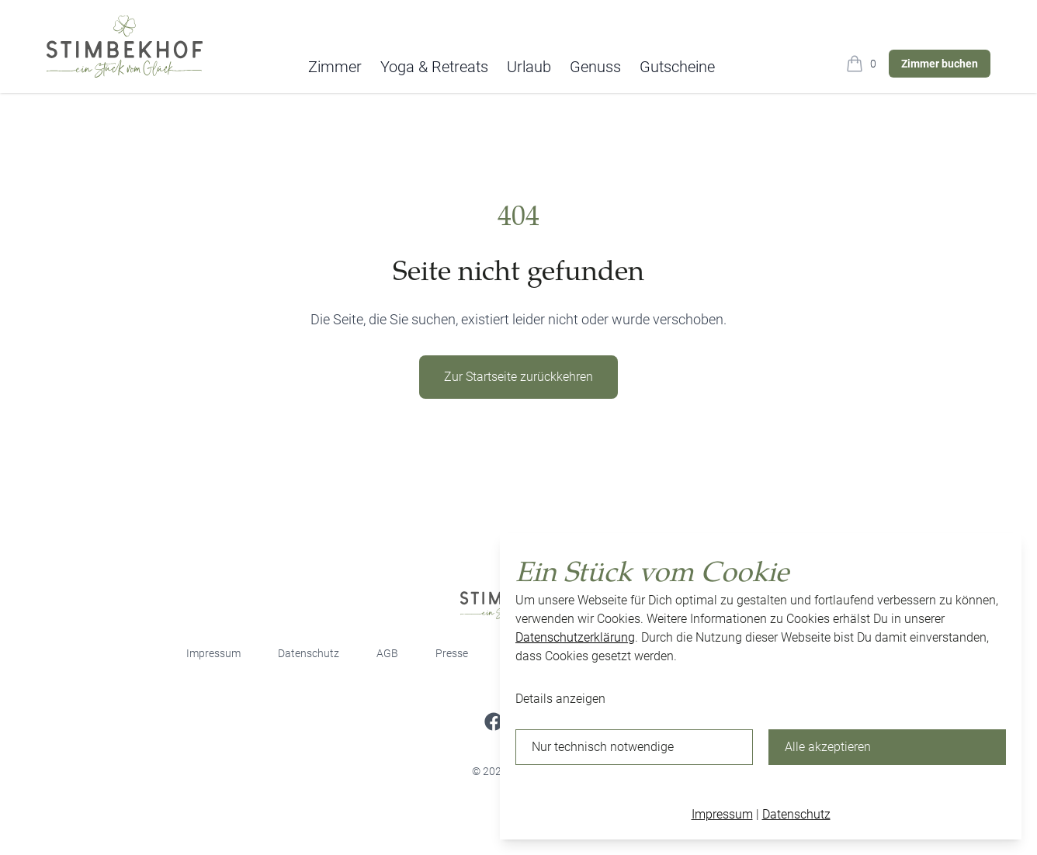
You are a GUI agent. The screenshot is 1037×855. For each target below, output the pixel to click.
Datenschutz (308, 653)
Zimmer (335, 66)
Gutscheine (677, 66)
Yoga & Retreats (434, 66)
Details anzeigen (560, 698)
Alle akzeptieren (828, 746)
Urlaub (529, 66)
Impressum (213, 653)
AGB (387, 653)
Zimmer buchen (939, 63)
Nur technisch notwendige (603, 746)
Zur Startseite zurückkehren (518, 376)
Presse (451, 653)
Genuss (595, 66)
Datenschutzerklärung (575, 637)
